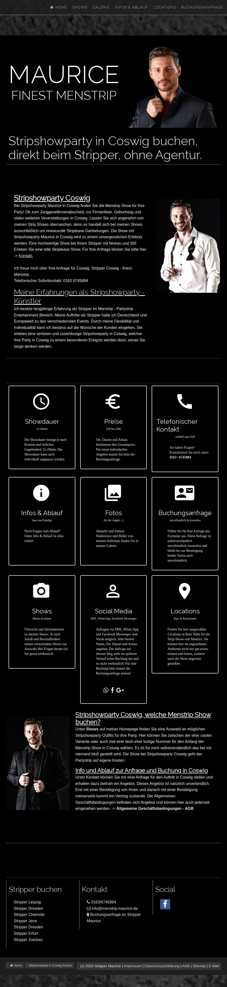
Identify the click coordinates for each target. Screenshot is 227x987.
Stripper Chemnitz (29, 914)
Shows (79, 7)
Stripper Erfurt (26, 933)
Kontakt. (26, 256)
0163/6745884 (101, 902)
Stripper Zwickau (28, 940)
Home (58, 7)
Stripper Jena (25, 921)
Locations (164, 7)
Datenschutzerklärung (161, 966)
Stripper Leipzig (27, 902)
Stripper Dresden (28, 908)
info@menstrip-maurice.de (112, 908)
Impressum (133, 966)
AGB (186, 966)
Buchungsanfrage (202, 7)
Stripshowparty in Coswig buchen (50, 965)
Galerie (101, 7)
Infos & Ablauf (131, 7)
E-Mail (214, 966)
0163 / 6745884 (180, 457)
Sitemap (199, 966)
